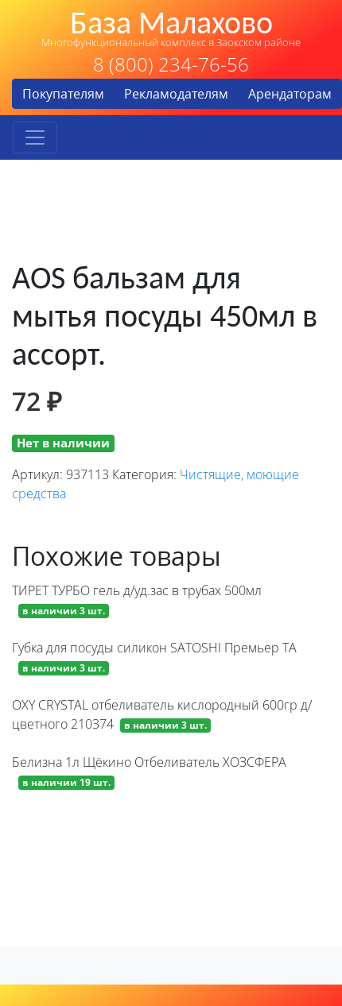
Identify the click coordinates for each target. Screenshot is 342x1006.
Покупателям (63, 94)
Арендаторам (290, 94)
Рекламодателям (176, 94)
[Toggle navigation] (35, 137)
